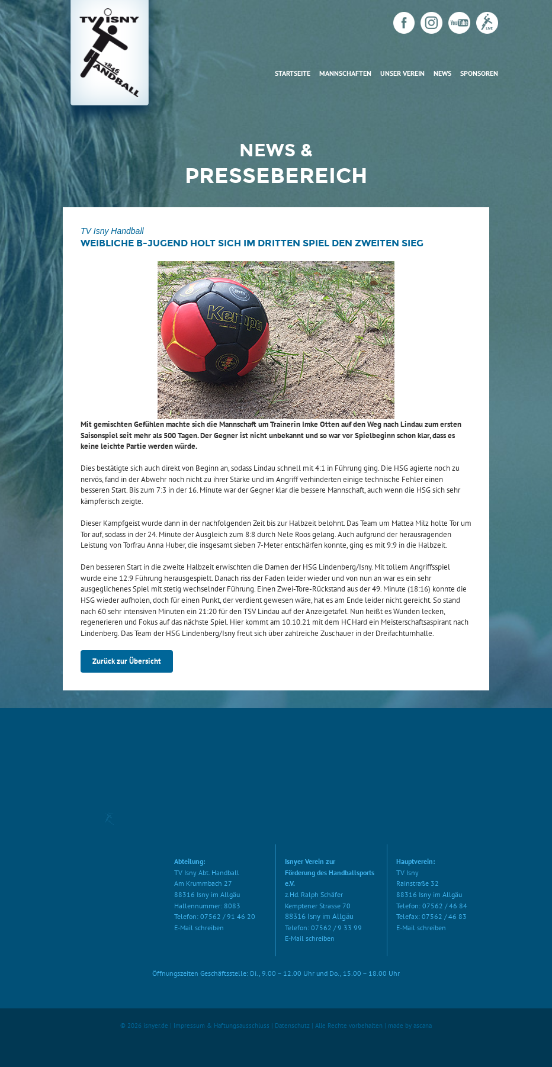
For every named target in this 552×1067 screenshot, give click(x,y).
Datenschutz (292, 1025)
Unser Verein (402, 73)
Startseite (292, 73)
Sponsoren (479, 73)
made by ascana (410, 1025)
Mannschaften (345, 73)
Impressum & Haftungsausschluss (221, 1025)
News (442, 73)
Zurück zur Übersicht (126, 661)
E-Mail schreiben (199, 927)
